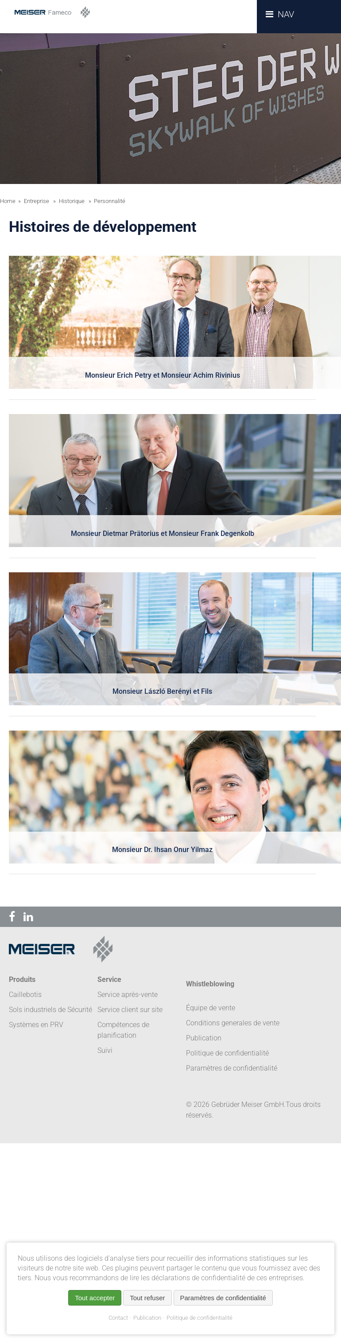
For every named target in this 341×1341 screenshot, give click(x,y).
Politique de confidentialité (199, 1317)
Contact (118, 1317)
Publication (147, 1317)
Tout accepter (95, 1298)
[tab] (162, 328)
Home (8, 201)
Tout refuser (147, 1298)
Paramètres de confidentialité (231, 1068)
